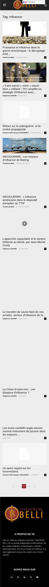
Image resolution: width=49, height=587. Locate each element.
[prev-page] (13, 486)
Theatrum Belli (8, 57)
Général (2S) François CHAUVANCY (16, 133)
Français (29, 2)
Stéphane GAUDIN (10, 96)
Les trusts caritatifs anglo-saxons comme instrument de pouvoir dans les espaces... (24, 431)
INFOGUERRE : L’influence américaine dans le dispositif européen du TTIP (20, 200)
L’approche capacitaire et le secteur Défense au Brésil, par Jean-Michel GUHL (24, 242)
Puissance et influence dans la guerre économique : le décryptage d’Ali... (24, 50)
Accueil (5, 13)
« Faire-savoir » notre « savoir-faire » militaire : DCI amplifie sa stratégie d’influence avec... (22, 89)
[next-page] (35, 486)
